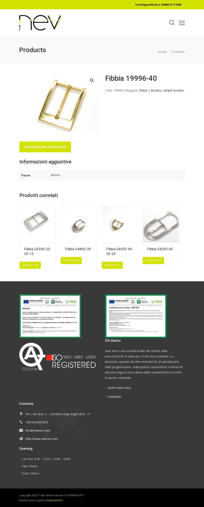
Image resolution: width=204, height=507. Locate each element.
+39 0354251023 (36, 422)
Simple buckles (173, 90)
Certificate (114, 397)
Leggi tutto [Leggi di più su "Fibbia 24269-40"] (153, 260)
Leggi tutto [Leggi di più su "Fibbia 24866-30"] (71, 260)
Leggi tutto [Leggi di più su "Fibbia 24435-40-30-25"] (112, 265)
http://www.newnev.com (41, 439)
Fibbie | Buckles (150, 90)
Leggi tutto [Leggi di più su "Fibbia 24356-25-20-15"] (30, 265)
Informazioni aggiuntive (45, 147)
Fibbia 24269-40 (160, 249)
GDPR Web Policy (119, 388)
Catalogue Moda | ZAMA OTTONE (158, 4)
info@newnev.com (37, 430)
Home (162, 51)
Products (178, 51)
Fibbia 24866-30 (78, 249)
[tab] (45, 147)
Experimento (55, 500)
